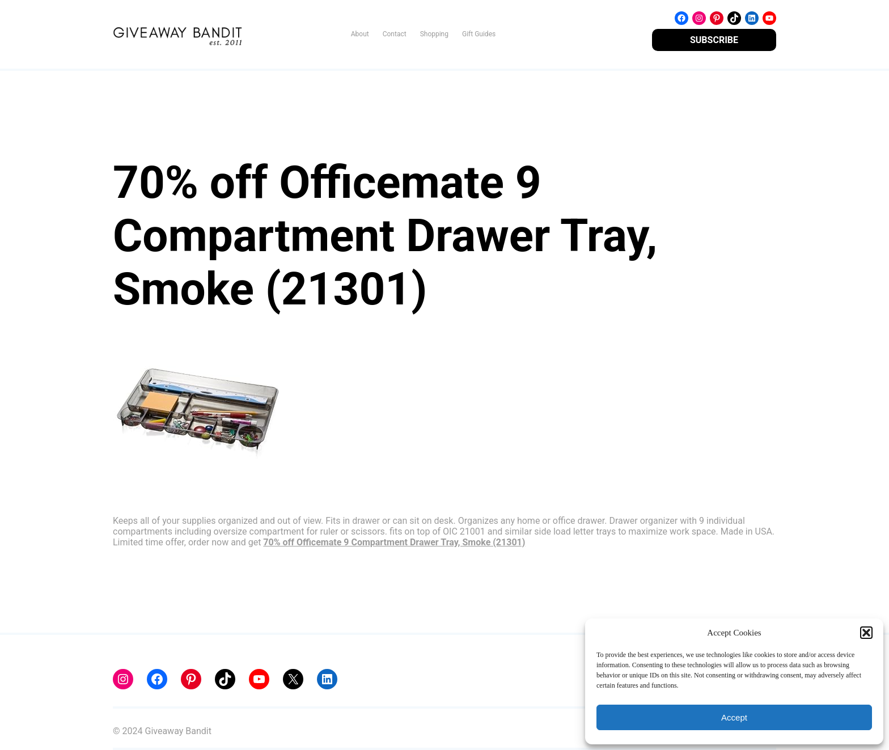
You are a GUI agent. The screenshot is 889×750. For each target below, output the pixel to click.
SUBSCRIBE (714, 40)
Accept (734, 717)
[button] (866, 632)
